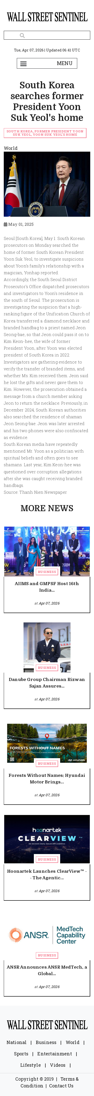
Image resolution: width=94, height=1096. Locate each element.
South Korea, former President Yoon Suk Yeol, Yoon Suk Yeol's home (45, 133)
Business (47, 571)
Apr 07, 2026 (49, 603)
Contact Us (61, 1086)
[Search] (47, 35)
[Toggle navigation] (23, 63)
